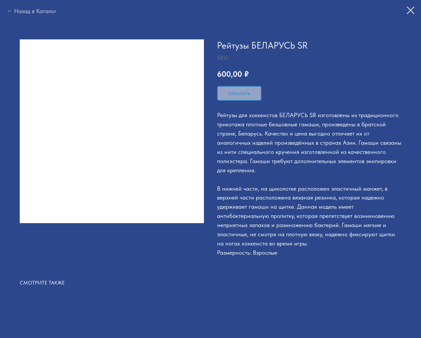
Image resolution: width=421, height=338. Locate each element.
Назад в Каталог (35, 11)
